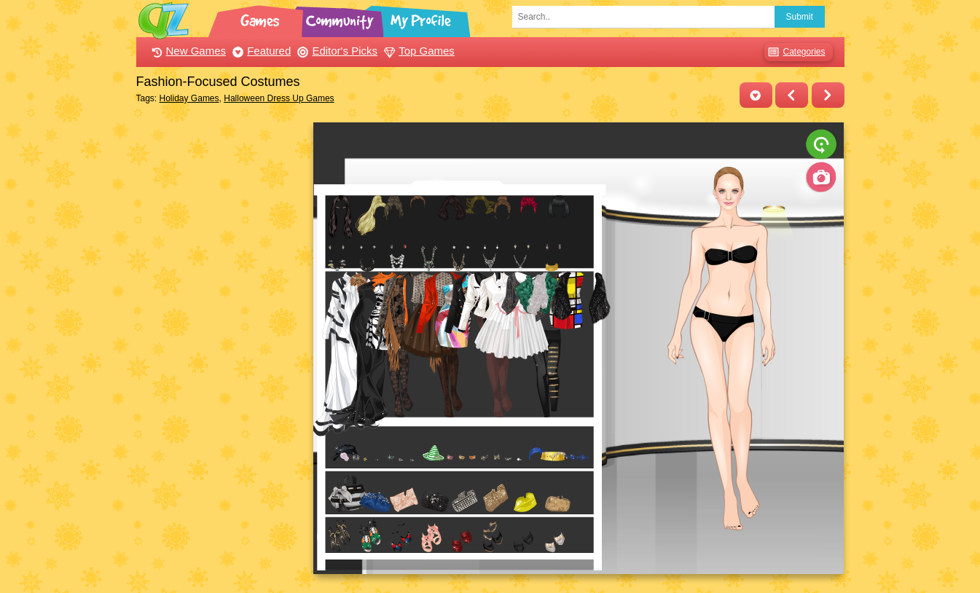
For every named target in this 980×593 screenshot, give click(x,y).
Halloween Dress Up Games (279, 98)
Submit (799, 17)
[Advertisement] (221, 340)
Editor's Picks (335, 50)
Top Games (417, 50)
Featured (260, 50)
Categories (794, 52)
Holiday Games (189, 98)
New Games (187, 50)
